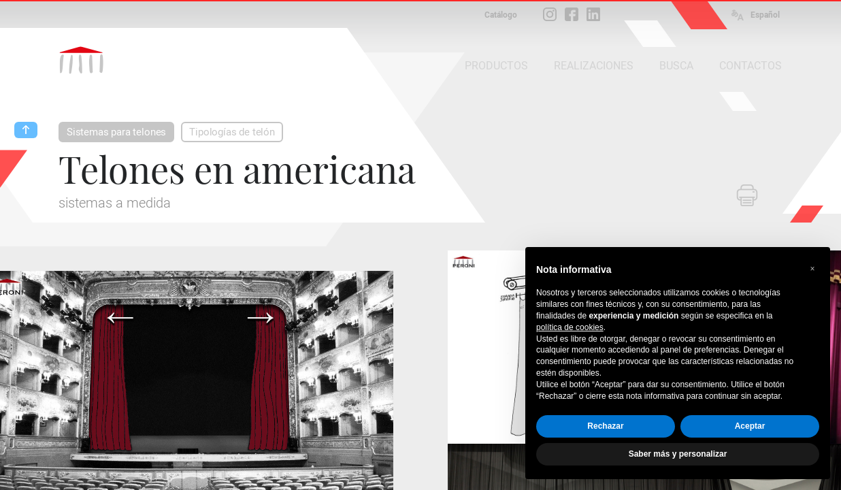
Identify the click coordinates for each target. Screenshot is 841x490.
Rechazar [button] (605, 426)
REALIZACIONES (593, 65)
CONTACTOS (750, 65)
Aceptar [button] (750, 426)
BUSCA (676, 65)
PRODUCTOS (496, 65)
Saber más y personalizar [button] (678, 454)
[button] (812, 269)
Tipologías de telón (232, 132)
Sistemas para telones (116, 132)
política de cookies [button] (570, 327)
